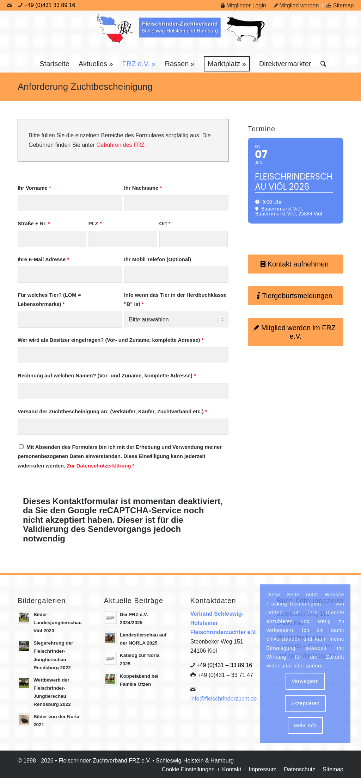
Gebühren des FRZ (121, 145)
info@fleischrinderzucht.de (223, 699)
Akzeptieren (305, 703)
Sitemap (340, 5)
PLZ (96, 223)
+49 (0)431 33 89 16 (49, 5)
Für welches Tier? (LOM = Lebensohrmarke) (50, 299)
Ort (165, 223)
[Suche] (321, 64)
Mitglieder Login (243, 5)
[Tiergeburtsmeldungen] (295, 295)
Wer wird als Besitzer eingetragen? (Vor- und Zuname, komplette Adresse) (111, 340)
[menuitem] (243, 5)
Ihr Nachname (144, 188)
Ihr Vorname (35, 188)
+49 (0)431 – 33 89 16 (224, 665)
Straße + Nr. (35, 223)
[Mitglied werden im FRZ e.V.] (295, 332)
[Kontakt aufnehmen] (295, 264)
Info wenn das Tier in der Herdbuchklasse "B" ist (176, 299)
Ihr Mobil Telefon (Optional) (158, 259)
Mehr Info (305, 725)
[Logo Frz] (180, 33)
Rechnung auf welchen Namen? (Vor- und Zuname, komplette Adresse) (108, 375)
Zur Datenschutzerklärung (100, 466)
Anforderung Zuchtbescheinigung (85, 86)
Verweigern (305, 681)
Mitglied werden (296, 5)
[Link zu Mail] (9, 5)
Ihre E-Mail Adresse (44, 259)
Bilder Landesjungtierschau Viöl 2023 (57, 622)
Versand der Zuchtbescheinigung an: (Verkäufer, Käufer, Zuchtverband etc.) (113, 411)
